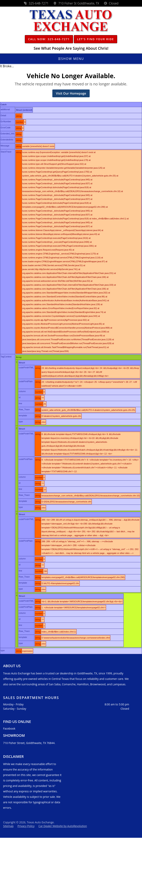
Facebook (9, 728)
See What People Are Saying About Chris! (71, 48)
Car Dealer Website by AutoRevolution (62, 826)
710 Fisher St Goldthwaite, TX (76, 3)
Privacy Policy (25, 826)
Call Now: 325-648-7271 (49, 39)
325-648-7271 (36, 3)
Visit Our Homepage (71, 93)
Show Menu (71, 59)
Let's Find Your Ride (95, 39)
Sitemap (8, 826)
